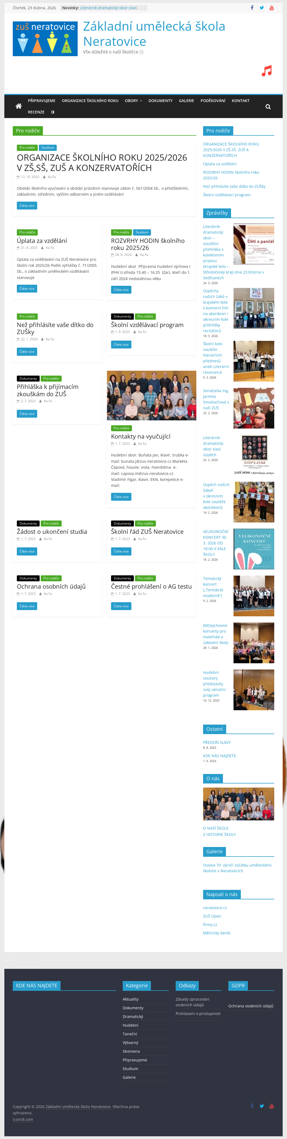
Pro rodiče (27, 147)
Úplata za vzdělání (42, 240)
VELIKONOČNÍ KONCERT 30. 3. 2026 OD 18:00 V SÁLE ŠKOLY (215, 543)
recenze (36, 112)
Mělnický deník (216, 932)
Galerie (129, 1077)
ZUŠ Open (212, 916)
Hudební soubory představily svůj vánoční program (214, 684)
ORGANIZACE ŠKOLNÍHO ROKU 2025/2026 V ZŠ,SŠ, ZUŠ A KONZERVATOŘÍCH (102, 162)
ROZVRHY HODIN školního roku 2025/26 (148, 244)
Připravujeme (41, 100)
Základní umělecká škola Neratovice (154, 33)
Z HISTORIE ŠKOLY (219, 834)
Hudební (130, 1025)
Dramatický (133, 1016)
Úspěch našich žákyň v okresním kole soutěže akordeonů (216, 496)
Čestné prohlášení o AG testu (151, 586)
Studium (48, 147)
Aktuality (130, 999)
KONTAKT (241, 100)
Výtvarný (130, 1042)
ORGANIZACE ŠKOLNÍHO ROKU (90, 100)
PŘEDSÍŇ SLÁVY (217, 742)
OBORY (131, 100)
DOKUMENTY (160, 100)
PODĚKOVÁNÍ (213, 100)
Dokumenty (122, 316)
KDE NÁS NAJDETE (219, 755)
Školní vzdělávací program (147, 325)
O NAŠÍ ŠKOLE (216, 828)
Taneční (130, 1033)
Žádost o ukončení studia (52, 531)
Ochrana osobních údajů (51, 586)
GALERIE (186, 100)
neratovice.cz (215, 907)
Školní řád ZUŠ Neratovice (147, 531)
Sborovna (131, 1051)
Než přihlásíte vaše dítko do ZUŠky (55, 328)
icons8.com (23, 1119)
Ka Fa (52, 177)
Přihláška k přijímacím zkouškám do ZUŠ (47, 390)
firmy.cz (210, 924)
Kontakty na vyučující (141, 436)
